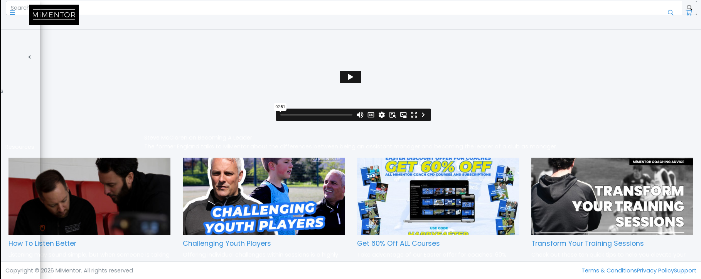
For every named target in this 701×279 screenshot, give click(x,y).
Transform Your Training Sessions (611, 243)
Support (685, 270)
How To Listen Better (138, 243)
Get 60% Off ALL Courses (446, 243)
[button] (109, 14)
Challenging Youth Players (298, 243)
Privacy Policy (655, 270)
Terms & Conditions (609, 270)
